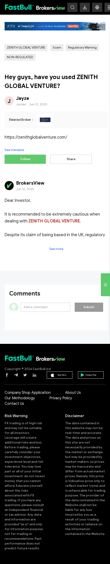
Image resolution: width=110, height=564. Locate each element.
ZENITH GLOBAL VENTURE (26, 47)
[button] (97, 7)
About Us (73, 392)
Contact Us (14, 403)
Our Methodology (20, 398)
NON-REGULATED (20, 57)
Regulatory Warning (82, 47)
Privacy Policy (60, 398)
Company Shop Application (28, 392)
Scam (57, 47)
